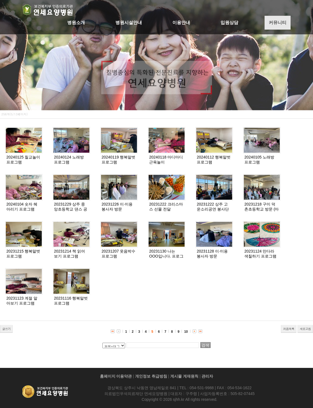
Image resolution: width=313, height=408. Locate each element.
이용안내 (181, 22)
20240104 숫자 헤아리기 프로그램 (21, 206)
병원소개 (76, 22)
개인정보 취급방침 (151, 376)
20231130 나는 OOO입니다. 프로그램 (166, 256)
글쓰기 (6, 329)
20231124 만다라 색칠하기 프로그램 (260, 253)
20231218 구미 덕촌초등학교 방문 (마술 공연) (261, 209)
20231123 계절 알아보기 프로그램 (21, 300)
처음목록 (288, 329)
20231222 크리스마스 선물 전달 (166, 206)
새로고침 (305, 329)
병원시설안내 (128, 22)
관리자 (207, 376)
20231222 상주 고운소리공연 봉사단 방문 (213, 209)
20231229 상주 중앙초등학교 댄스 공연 (70, 209)
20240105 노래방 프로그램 (259, 159)
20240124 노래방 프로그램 (69, 159)
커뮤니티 (277, 22)
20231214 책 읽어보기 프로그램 (69, 253)
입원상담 (229, 22)
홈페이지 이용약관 (116, 376)
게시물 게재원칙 (184, 376)
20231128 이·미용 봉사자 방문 (212, 253)
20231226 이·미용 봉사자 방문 (117, 206)
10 (186, 332)
